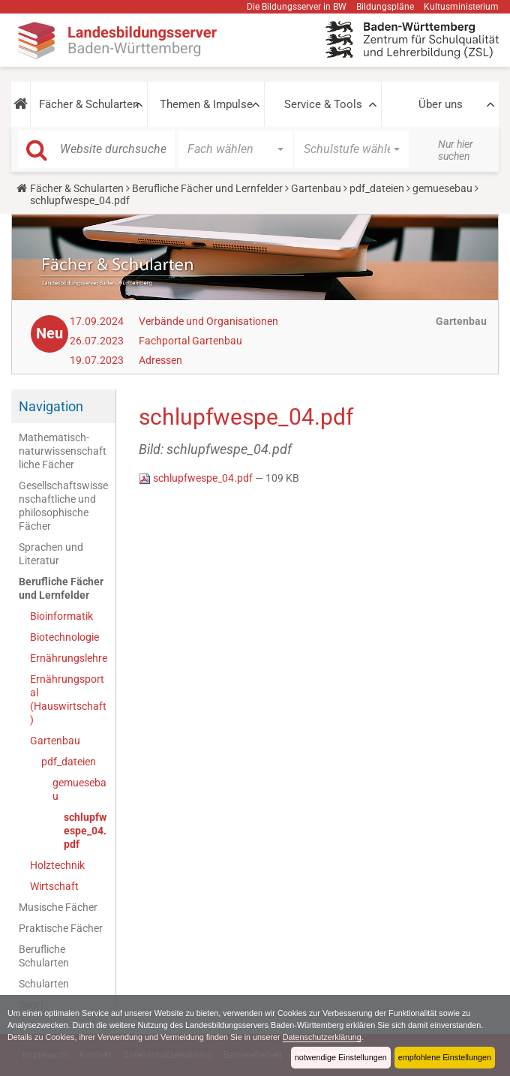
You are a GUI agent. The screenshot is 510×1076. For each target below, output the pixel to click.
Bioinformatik (61, 616)
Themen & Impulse (206, 104)
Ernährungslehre (68, 658)
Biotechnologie (64, 637)
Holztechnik (57, 865)
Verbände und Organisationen (208, 321)
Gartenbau (316, 188)
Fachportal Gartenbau (190, 341)
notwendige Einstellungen (341, 1057)
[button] (20, 104)
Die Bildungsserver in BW (296, 7)
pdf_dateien (377, 188)
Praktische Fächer (61, 928)
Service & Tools (323, 104)
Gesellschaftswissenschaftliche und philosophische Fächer (63, 505)
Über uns (440, 104)
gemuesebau (442, 188)
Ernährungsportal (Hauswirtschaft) (68, 699)
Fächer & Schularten (89, 104)
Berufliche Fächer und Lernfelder (207, 188)
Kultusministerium (461, 7)
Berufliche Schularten (44, 956)
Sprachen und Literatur (51, 554)
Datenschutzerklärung (322, 1036)
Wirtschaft (54, 886)
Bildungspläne (385, 7)
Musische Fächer (58, 907)
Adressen (160, 360)
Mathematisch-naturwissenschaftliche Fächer (62, 450)
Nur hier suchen (455, 150)
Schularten (44, 984)
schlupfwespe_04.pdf (85, 830)
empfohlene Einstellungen (444, 1057)
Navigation (51, 406)
